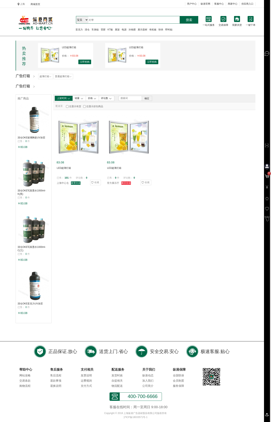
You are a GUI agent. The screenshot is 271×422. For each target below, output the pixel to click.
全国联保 (178, 375)
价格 (92, 98)
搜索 (189, 20)
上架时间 (63, 98)
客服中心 (219, 3)
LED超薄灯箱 (69, 47)
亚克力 (79, 29)
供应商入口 (247, 3)
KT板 (110, 29)
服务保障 (178, 385)
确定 (146, 98)
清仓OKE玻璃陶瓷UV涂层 (31, 137)
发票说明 (86, 375)
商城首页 (35, 4)
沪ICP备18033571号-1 (135, 417)
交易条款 (25, 380)
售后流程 (55, 375)
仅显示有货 (75, 106)
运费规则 (86, 380)
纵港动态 (147, 375)
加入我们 (147, 380)
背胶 (103, 29)
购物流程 (25, 385)
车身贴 (95, 29)
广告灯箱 (23, 76)
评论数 (106, 98)
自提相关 (117, 380)
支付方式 (86, 385)
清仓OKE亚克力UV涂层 (30, 303)
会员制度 (178, 380)
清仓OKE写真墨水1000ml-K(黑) (32, 192)
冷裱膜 (132, 29)
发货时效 (117, 375)
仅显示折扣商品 (94, 106)
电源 (124, 29)
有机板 (152, 29)
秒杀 (160, 29)
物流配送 (117, 385)
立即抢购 (85, 61)
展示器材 (142, 29)
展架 (117, 29)
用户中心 (192, 3)
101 (67, 177)
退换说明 (55, 385)
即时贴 (168, 29)
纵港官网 (205, 3)
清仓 (87, 29)
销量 (79, 98)
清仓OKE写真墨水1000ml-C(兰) (32, 249)
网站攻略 (25, 375)
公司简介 (147, 385)
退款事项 (55, 380)
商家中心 (232, 3)
